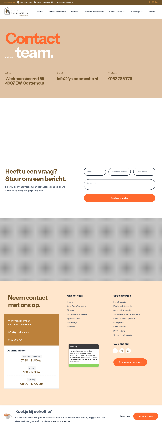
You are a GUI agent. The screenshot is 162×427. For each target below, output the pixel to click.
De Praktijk (72, 322)
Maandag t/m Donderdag (31, 356)
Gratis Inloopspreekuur (77, 314)
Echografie (118, 322)
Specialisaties (73, 318)
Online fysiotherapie (122, 335)
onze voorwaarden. (61, 421)
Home (70, 302)
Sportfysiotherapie (122, 310)
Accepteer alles (145, 416)
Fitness (70, 310)
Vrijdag (31, 368)
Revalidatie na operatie (124, 318)
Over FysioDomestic (76, 306)
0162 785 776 (120, 78)
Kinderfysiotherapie (122, 306)
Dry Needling (119, 331)
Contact (71, 326)
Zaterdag (31, 380)
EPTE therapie (119, 326)
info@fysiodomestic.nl (77, 78)
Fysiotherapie (119, 302)
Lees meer (125, 416)
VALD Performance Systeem (126, 314)
